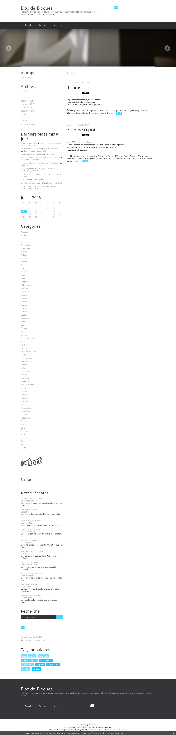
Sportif (24, 512)
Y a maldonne (26, 586)
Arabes (24, 258)
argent (32, 656)
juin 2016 (25, 91)
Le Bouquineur (39, 179)
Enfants (24, 335)
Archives (42, 25)
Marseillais (25, 378)
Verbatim (25, 179)
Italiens (24, 365)
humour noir (27, 664)
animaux (25, 669)
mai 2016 (25, 94)
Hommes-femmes (28, 351)
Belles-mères (26, 285)
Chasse (24, 295)
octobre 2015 (26, 108)
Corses (24, 305)
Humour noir (26, 358)
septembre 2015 (28, 111)
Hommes (25, 348)
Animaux (24, 255)
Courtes (24, 312)
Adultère (24, 235)
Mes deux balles (28, 385)
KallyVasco (50, 154)
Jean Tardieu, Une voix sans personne (37, 186)
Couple (24, 308)
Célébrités (25, 292)
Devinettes (25, 318)
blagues (40, 664)
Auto (23, 268)
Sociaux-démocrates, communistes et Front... (40, 157)
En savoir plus (117, 733)
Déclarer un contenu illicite (56, 730)
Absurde (24, 232)
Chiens (24, 298)
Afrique (24, 238)
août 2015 (25, 114)
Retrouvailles (26, 523)
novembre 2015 (27, 104)
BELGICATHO (26, 165)
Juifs (23, 368)
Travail (24, 444)
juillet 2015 (25, 117)
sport (97, 113)
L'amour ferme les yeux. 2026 (33, 183)
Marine (24, 375)
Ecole (23, 325)
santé (149, 158)
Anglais (24, 252)
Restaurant (25, 418)
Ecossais (24, 328)
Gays (23, 345)
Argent (24, 262)
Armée (24, 265)
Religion (24, 415)
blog (126, 730)
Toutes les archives (28, 125)
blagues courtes (29, 660)
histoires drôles (46, 660)
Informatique (26, 361)
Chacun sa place (28, 575)
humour (36, 669)
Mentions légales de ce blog (73, 730)
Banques (24, 275)
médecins (142, 158)
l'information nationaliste (35, 151)
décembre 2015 (27, 101)
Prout (23, 553)
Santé (23, 421)
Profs (23, 405)
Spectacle (25, 431)
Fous (23, 341)
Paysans (24, 398)
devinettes (43, 656)
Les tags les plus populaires (105, 727)
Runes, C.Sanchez (28, 143)
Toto (23, 441)
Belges (24, 282)
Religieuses (26, 411)
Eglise (23, 331)
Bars (23, 278)
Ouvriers (24, 391)
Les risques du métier (30, 565)
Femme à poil (81, 129)
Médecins (25, 381)
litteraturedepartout (29, 188)
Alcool (23, 242)
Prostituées (26, 408)
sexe (24, 656)
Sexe (23, 428)
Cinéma (24, 302)
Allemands (25, 245)
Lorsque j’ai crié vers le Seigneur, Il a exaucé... (40, 163)
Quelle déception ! (28, 531)
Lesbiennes (26, 371)
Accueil (28, 25)
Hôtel (23, 355)
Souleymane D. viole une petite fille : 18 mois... (40, 148)
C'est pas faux (27, 542)
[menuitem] (28, 25)
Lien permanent (75, 110)
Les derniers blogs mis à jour (71, 727)
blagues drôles (53, 664)
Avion (23, 272)
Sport (23, 434)
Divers (23, 322)
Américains (25, 249)
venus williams (73, 161)
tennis (103, 113)
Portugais (25, 401)
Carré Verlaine (56, 183)
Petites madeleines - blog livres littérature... (41, 144)
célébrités (121, 158)
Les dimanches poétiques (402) (34, 174)
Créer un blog (84, 725)
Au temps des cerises (30, 160)
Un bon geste (27, 598)
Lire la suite (26, 77)
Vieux (23, 448)
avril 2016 (25, 97)
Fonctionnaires (27, 338)
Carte (26, 479)
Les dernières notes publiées (88, 727)
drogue (110, 113)
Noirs (23, 388)
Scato (23, 425)
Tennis (74, 87)
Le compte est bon (29, 501)
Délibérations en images (31, 154)
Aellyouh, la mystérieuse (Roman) (35, 168)
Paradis (24, 395)
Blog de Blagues (36, 8)
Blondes (24, 288)
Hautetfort (93, 725)
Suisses (24, 438)
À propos (58, 25)
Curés (23, 315)
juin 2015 (25, 121)
